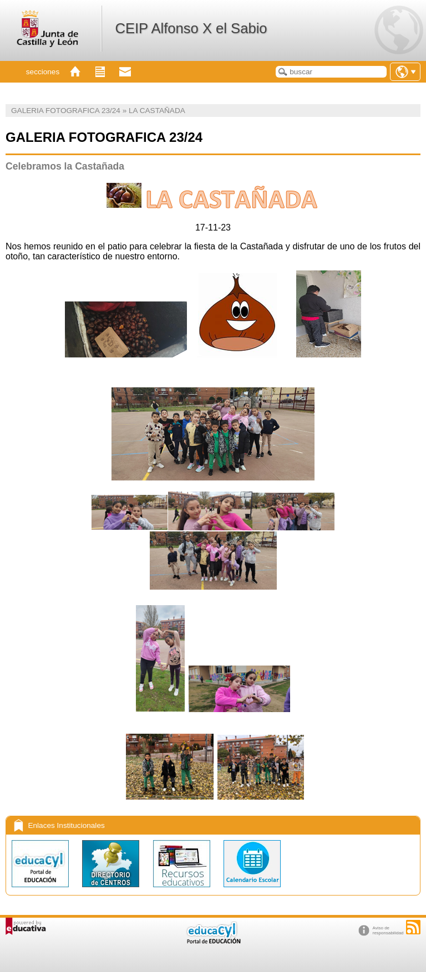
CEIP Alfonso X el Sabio (191, 28)
